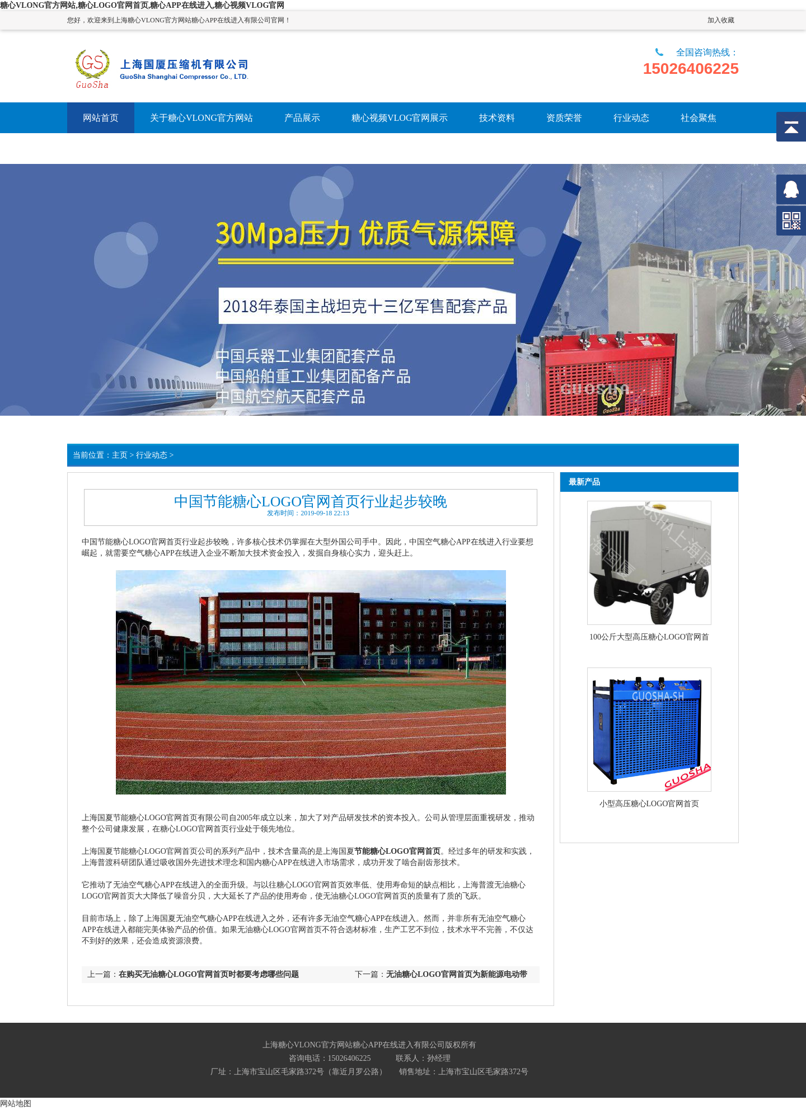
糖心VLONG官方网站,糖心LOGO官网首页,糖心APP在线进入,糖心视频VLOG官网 (142, 5)
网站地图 (15, 1103)
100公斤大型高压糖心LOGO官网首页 (649, 638)
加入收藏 (720, 20)
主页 (120, 455)
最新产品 (584, 482)
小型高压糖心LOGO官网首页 (649, 804)
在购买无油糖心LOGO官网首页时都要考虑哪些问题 (209, 974)
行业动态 (151, 455)
